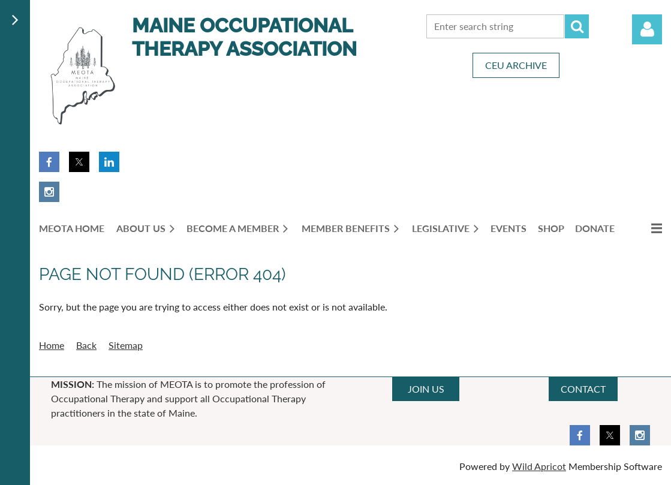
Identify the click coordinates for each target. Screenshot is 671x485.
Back (86, 345)
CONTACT (583, 388)
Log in (647, 29)
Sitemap (126, 345)
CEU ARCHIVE (516, 65)
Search (577, 26)
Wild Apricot (539, 466)
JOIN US (426, 388)
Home (51, 345)
